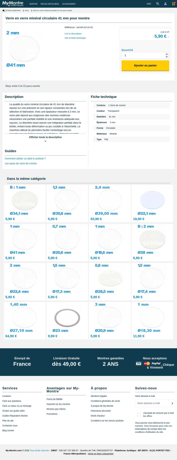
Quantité (127, 50)
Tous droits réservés (39, 450)
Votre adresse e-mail (145, 396)
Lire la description (73, 33)
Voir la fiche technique (75, 38)
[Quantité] (145, 55)
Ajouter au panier (145, 65)
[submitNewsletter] (172, 403)
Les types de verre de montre (21, 163)
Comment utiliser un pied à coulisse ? (25, 158)
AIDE (149, 4)
